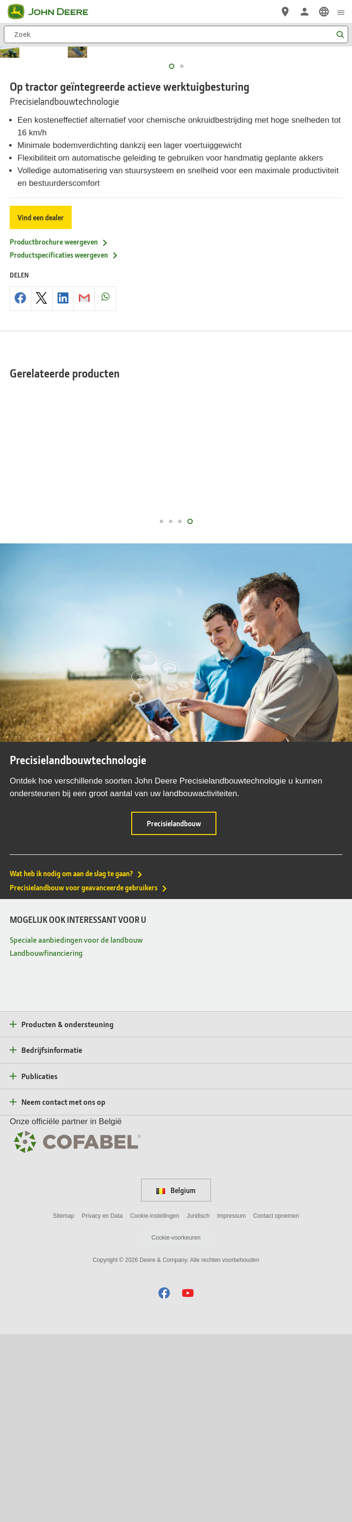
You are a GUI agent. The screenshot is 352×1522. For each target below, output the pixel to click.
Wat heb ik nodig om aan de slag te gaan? (76, 1061)
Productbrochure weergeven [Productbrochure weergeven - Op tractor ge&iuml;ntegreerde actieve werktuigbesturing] (59, 429)
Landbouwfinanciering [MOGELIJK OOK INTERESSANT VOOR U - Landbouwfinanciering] (46, 1140)
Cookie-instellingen (154, 1403)
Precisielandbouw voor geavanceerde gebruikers (89, 1075)
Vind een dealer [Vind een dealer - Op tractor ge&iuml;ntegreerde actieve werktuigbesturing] (40, 404)
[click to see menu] (341, 11)
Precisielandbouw (181, 1014)
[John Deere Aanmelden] (304, 11)
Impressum (231, 1403)
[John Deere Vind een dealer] (285, 11)
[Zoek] (176, 34)
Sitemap (63, 1403)
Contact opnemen (276, 1403)
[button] (164, 1480)
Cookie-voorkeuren (176, 1425)
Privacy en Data (102, 1403)
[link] (324, 11)
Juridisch (198, 1403)
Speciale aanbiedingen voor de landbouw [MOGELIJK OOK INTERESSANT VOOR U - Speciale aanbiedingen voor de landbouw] (76, 1127)
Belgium (176, 1377)
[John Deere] (54, 11)
